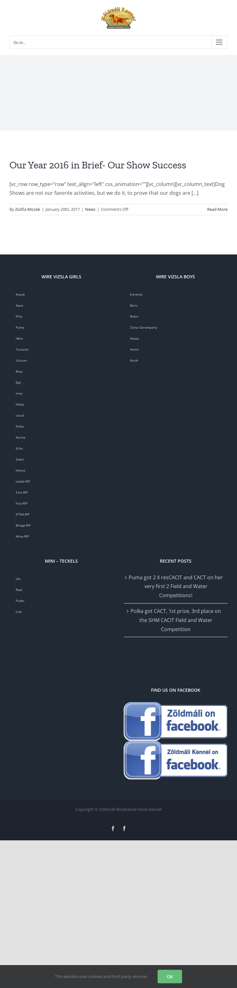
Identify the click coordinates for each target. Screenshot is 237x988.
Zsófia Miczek (27, 209)
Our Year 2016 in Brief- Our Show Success (97, 165)
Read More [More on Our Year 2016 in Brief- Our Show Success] (217, 209)
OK (170, 977)
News (90, 209)
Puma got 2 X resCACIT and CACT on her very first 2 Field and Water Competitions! (176, 586)
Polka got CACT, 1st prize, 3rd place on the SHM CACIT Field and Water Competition (176, 620)
